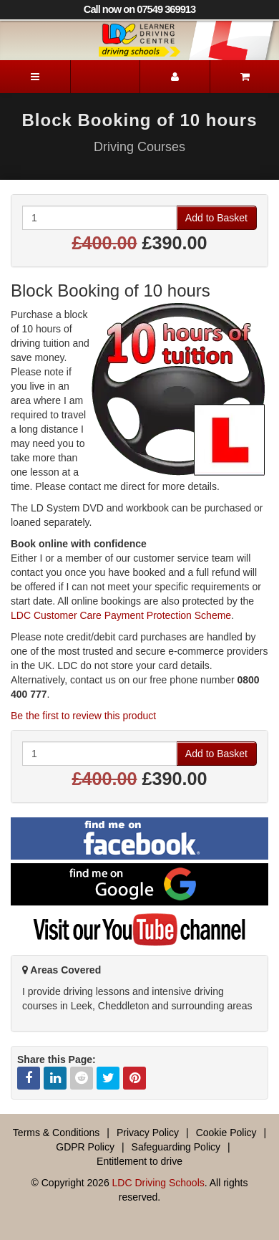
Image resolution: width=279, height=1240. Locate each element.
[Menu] (35, 76)
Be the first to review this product (83, 715)
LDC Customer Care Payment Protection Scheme (121, 615)
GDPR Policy (85, 1147)
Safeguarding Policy (176, 1147)
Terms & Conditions (56, 1132)
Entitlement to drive (139, 1161)
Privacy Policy (148, 1132)
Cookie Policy (226, 1132)
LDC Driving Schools (158, 1182)
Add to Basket (216, 218)
